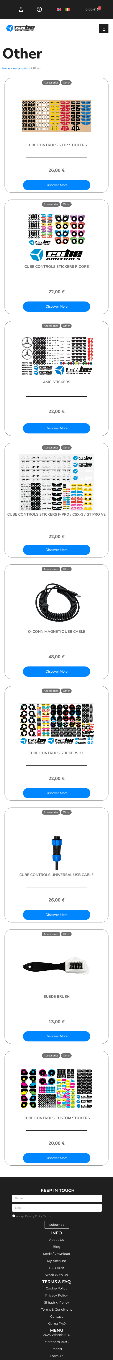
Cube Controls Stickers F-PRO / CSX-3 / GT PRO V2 (56, 514)
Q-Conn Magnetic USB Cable (56, 631)
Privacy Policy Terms (38, 1216)
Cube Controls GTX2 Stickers (56, 145)
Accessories (20, 68)
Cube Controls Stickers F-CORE (56, 266)
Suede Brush (57, 996)
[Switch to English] (59, 9)
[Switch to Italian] (67, 9)
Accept (33, 1216)
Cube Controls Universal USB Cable (56, 874)
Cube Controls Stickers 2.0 (56, 753)
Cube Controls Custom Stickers (56, 1118)
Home (6, 68)
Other (66, 82)
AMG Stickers (56, 382)
